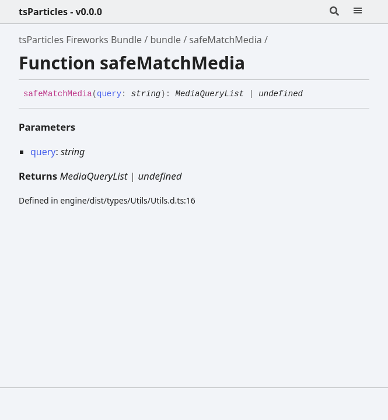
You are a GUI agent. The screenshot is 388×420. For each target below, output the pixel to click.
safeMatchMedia (225, 39)
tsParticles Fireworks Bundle (80, 39)
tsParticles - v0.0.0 (60, 11)
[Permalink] (311, 94)
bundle (165, 39)
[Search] (334, 11)
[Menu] (357, 11)
